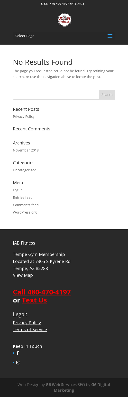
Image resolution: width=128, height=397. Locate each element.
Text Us (78, 4)
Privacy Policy (24, 116)
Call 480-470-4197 (56, 4)
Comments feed (26, 205)
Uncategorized (25, 170)
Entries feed (23, 197)
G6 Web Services (61, 384)
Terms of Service (30, 329)
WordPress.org (25, 212)
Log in (18, 190)
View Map (23, 275)
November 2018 (26, 150)
